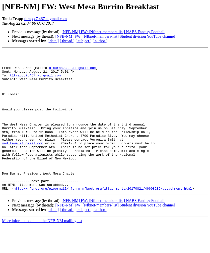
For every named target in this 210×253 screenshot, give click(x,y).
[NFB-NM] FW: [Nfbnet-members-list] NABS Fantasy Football (112, 32)
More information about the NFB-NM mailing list (42, 248)
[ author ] (100, 41)
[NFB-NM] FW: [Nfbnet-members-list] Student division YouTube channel (115, 36)
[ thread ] (67, 41)
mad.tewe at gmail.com (22, 162)
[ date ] (53, 41)
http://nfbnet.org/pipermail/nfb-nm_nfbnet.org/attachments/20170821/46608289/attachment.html (103, 216)
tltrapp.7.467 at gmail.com (45, 19)
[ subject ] (84, 41)
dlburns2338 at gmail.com (72, 71)
